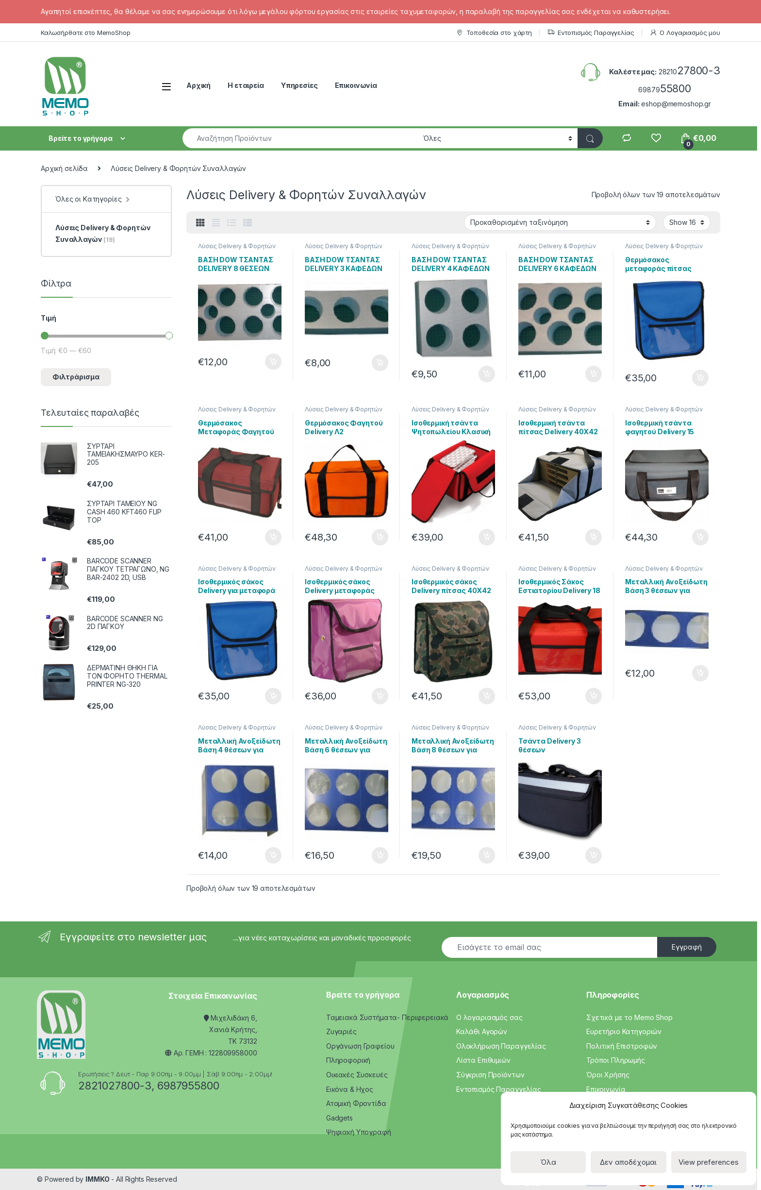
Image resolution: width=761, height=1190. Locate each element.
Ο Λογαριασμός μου (685, 33)
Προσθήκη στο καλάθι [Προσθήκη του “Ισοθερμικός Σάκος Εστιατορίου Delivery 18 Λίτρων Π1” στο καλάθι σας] (593, 696)
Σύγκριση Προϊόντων (490, 1075)
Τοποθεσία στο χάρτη (494, 33)
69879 (664, 89)
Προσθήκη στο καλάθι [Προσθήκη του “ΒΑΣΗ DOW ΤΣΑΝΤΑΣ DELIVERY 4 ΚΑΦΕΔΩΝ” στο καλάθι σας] (487, 374)
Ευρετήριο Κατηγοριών (624, 1031)
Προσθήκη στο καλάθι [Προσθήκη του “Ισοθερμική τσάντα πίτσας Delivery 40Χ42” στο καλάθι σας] (593, 537)
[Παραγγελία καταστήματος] (560, 222)
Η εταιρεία (246, 85)
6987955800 (188, 1085)
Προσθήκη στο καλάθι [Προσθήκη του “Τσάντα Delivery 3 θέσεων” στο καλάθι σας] (593, 855)
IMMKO (97, 1179)
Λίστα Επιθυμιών (483, 1060)
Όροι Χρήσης (607, 1075)
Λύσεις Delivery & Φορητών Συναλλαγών (237, 249)
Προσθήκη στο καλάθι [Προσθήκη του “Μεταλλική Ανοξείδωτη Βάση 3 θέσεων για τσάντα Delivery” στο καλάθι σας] (700, 673)
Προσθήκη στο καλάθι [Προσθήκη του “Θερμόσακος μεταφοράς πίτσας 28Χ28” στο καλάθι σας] (700, 378)
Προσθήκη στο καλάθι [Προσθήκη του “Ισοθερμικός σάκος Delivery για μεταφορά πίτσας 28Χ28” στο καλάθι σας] (273, 696)
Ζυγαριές (341, 1031)
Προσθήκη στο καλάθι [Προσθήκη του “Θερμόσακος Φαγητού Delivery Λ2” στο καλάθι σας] (380, 537)
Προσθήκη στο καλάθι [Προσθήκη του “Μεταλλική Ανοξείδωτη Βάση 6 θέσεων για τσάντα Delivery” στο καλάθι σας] (380, 855)
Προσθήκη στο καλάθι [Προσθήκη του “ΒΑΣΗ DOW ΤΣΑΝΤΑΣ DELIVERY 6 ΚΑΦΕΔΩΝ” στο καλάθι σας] (593, 374)
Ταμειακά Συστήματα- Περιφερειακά (387, 1017)
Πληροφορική (348, 1060)
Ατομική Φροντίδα (356, 1103)
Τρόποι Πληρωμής (615, 1060)
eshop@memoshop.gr (676, 104)
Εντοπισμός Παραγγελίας (590, 33)
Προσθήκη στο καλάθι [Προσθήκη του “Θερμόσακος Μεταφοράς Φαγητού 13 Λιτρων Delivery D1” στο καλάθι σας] (273, 537)
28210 (689, 72)
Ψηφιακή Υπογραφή (358, 1132)
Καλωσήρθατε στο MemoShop (86, 32)
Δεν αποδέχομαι (628, 1162)
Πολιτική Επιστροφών (621, 1046)
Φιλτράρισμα (75, 377)
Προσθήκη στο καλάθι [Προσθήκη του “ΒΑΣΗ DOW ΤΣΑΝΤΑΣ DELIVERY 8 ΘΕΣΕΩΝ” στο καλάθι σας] (273, 362)
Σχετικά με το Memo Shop (629, 1017)
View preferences (708, 1162)
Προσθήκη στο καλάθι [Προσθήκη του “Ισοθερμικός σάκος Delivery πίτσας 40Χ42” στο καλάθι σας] (487, 696)
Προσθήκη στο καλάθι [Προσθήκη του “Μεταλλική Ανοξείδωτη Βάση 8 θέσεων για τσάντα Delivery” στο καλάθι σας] (487, 855)
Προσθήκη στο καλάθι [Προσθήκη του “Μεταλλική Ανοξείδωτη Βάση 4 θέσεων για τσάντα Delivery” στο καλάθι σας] (273, 855)
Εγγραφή (687, 947)
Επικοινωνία (356, 85)
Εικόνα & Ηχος (349, 1089)
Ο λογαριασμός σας (489, 1017)
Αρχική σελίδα (64, 168)
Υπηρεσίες (299, 85)
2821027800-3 (114, 1085)
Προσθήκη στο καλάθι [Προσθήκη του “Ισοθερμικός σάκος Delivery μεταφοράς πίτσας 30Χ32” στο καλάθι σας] (380, 696)
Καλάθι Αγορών (481, 1031)
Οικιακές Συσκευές (357, 1075)
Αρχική (198, 85)
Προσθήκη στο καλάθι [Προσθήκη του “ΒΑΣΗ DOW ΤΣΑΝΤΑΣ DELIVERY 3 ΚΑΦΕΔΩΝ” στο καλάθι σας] (380, 363)
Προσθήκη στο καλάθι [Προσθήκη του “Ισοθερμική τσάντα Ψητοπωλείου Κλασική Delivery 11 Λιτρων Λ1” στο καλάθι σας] (487, 537)
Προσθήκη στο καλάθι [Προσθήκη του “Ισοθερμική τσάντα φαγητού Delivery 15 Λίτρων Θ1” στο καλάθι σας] (700, 537)
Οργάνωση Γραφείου (360, 1046)
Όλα (548, 1162)
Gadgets (339, 1118)
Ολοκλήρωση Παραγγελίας (501, 1046)
